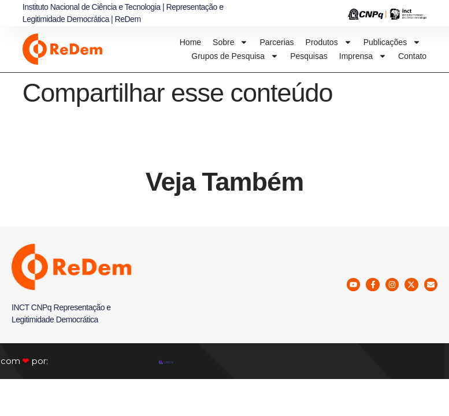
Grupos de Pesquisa (235, 56)
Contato (412, 56)
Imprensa (363, 56)
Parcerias (276, 42)
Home (190, 42)
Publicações (392, 42)
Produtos (329, 42)
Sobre (230, 42)
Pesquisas (309, 56)
